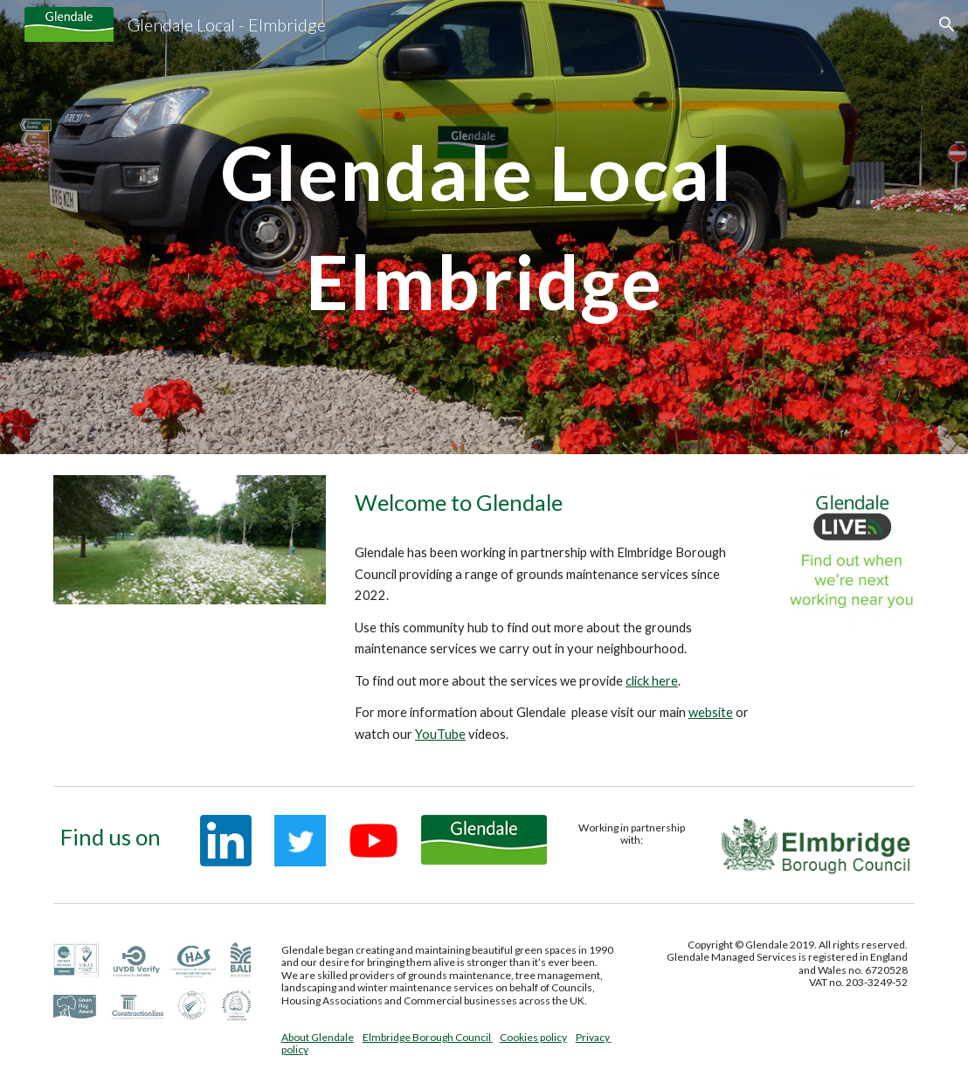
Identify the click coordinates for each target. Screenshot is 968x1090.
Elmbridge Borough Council (428, 1037)
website (710, 712)
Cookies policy (533, 1037)
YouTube (440, 734)
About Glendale (317, 1037)
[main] (484, 227)
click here (652, 680)
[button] (947, 24)
